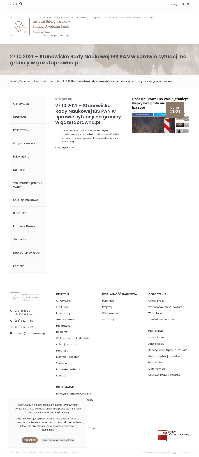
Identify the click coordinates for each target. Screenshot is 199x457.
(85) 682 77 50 (24, 321)
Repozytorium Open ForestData (167, 350)
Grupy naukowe (24, 143)
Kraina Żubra (156, 337)
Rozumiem (30, 440)
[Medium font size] (13, 4)
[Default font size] (11, 4)
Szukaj (173, 4)
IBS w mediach (51, 81)
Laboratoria (21, 156)
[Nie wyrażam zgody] (83, 423)
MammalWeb (156, 369)
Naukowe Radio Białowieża (164, 375)
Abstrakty (108, 319)
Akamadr (183, 452)
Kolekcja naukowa (25, 200)
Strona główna (18, 81)
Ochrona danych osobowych (55, 35)
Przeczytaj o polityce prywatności (58, 440)
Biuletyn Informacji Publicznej (73, 393)
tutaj (71, 147)
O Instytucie (21, 104)
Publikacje (82, 18)
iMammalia (155, 362)
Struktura (19, 117)
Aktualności (110, 18)
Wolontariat (155, 313)
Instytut (44, 18)
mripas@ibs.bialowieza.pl (30, 333)
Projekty (96, 18)
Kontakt (149, 18)
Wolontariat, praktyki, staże (28, 185)
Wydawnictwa (62, 18)
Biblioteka (20, 213)
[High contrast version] (20, 4)
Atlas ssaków (156, 344)
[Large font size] (16, 4)
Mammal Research (26, 226)
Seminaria (20, 239)
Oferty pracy (156, 301)
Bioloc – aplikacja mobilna (164, 356)
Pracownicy (21, 130)
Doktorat (19, 170)
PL (188, 4)
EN (183, 4)
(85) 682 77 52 (24, 327)
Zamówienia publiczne (161, 319)
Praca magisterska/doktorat (166, 307)
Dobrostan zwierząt (131, 18)
